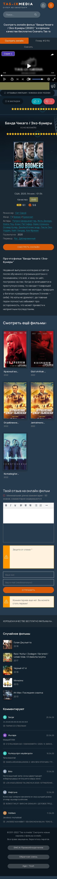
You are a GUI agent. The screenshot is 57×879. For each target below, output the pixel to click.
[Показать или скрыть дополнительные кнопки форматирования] (36, 505)
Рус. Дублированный (25, 238)
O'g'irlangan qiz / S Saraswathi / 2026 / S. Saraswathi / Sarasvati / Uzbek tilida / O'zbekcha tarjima (28, 744)
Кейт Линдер (18, 230)
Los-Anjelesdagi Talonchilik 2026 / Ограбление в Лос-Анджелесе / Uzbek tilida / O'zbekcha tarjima (28, 782)
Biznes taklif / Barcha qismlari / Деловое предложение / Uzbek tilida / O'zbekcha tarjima (28, 803)
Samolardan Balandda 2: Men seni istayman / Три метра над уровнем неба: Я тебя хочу (28, 762)
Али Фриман (32, 230)
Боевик (17, 216)
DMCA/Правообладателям (28, 847)
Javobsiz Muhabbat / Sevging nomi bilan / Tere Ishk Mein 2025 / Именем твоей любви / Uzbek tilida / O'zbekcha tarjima (28, 821)
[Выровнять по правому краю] (30, 505)
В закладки (12, 101)
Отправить (28, 590)
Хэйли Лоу (8, 224)
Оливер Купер (10, 227)
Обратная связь (28, 856)
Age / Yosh (28, 866)
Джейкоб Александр (29, 227)
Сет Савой (20, 212)
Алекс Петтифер (23, 224)
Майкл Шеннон (41, 224)
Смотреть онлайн (29, 247)
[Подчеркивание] (15, 505)
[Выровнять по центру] (25, 505)
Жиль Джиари (44, 220)
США (17, 193)
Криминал (28, 216)
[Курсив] (10, 505)
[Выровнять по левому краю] (21, 505)
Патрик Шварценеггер (24, 220)
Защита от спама (22, 549)
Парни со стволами (14, 726)
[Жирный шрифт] (6, 505)
